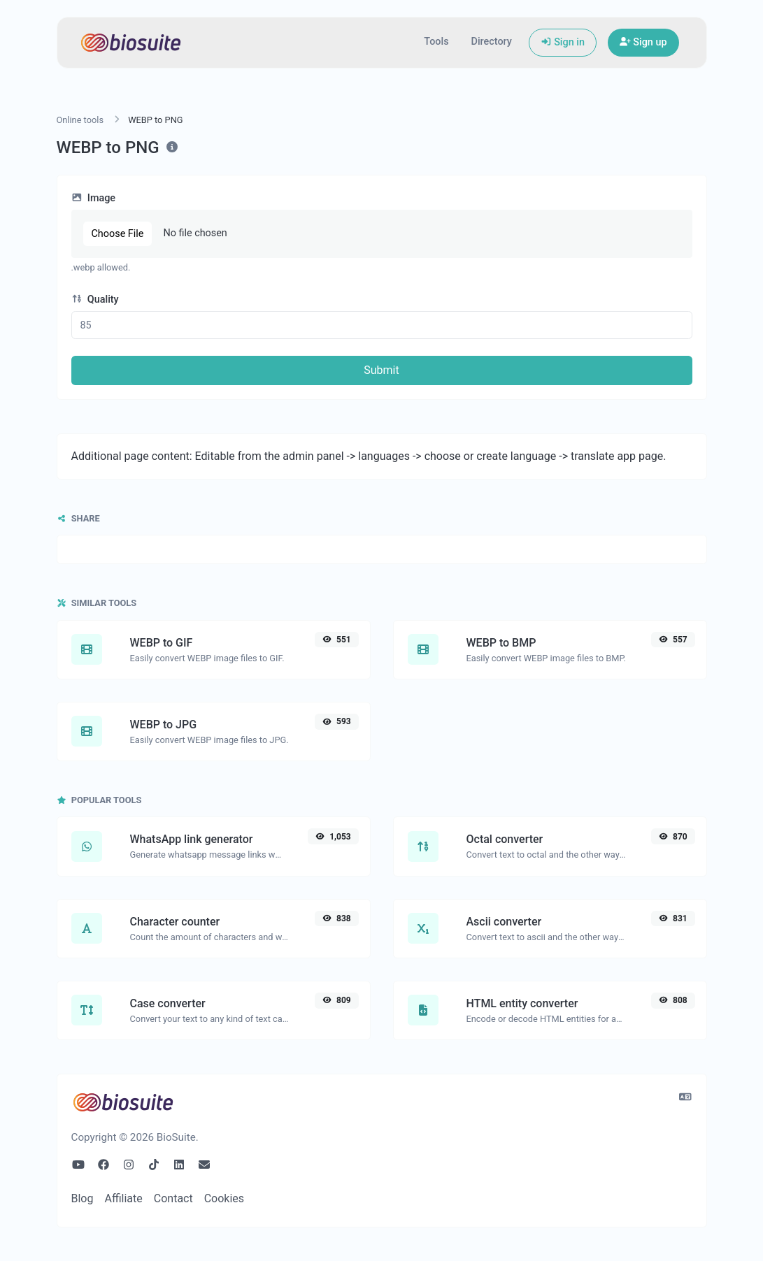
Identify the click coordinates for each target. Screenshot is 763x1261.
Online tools (80, 120)
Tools (436, 42)
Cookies (224, 1198)
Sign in (563, 42)
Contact (173, 1198)
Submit (381, 370)
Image (93, 198)
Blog (82, 1198)
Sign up (643, 42)
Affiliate (123, 1198)
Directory (491, 42)
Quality (95, 299)
